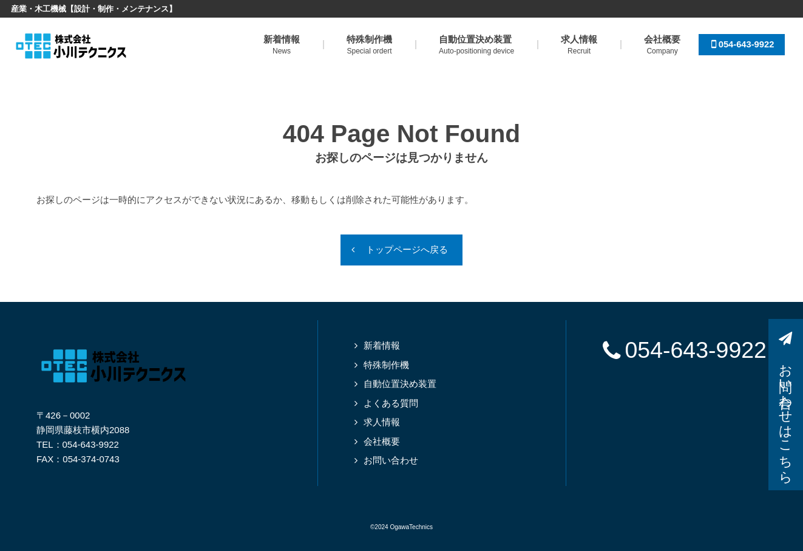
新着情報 (382, 346)
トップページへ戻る (408, 250)
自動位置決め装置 (400, 384)
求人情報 (382, 422)
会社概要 (382, 442)
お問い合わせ (391, 461)
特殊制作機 (386, 365)
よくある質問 (391, 404)
